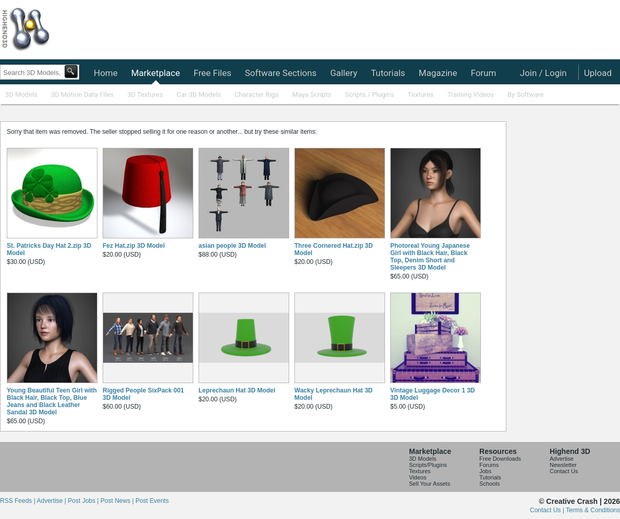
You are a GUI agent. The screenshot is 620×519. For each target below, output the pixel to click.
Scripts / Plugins (369, 94)
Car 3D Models (199, 94)
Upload (598, 73)
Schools (489, 483)
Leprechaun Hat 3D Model (237, 390)
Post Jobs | (84, 500)
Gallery (343, 73)
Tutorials (388, 73)
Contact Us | (548, 510)
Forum (483, 73)
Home (106, 73)
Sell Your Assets (429, 483)
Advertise (562, 458)
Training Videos (470, 94)
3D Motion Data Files (82, 94)
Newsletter (563, 465)
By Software (525, 94)
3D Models (21, 94)
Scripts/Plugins (428, 465)
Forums (489, 465)
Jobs (485, 471)
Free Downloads (500, 458)
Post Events (152, 500)
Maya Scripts (311, 94)
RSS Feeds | (18, 500)
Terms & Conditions (593, 510)
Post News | (118, 500)
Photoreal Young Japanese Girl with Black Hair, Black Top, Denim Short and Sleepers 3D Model (430, 256)
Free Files (212, 73)
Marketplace (155, 73)
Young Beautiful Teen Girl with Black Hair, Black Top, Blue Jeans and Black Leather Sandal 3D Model (52, 401)
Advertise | (52, 500)
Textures (421, 94)
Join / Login (543, 73)
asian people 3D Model (232, 245)
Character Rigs (256, 94)
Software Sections (281, 73)
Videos (417, 477)
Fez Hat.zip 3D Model (134, 245)
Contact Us (564, 471)
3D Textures (145, 94)
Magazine (438, 73)
